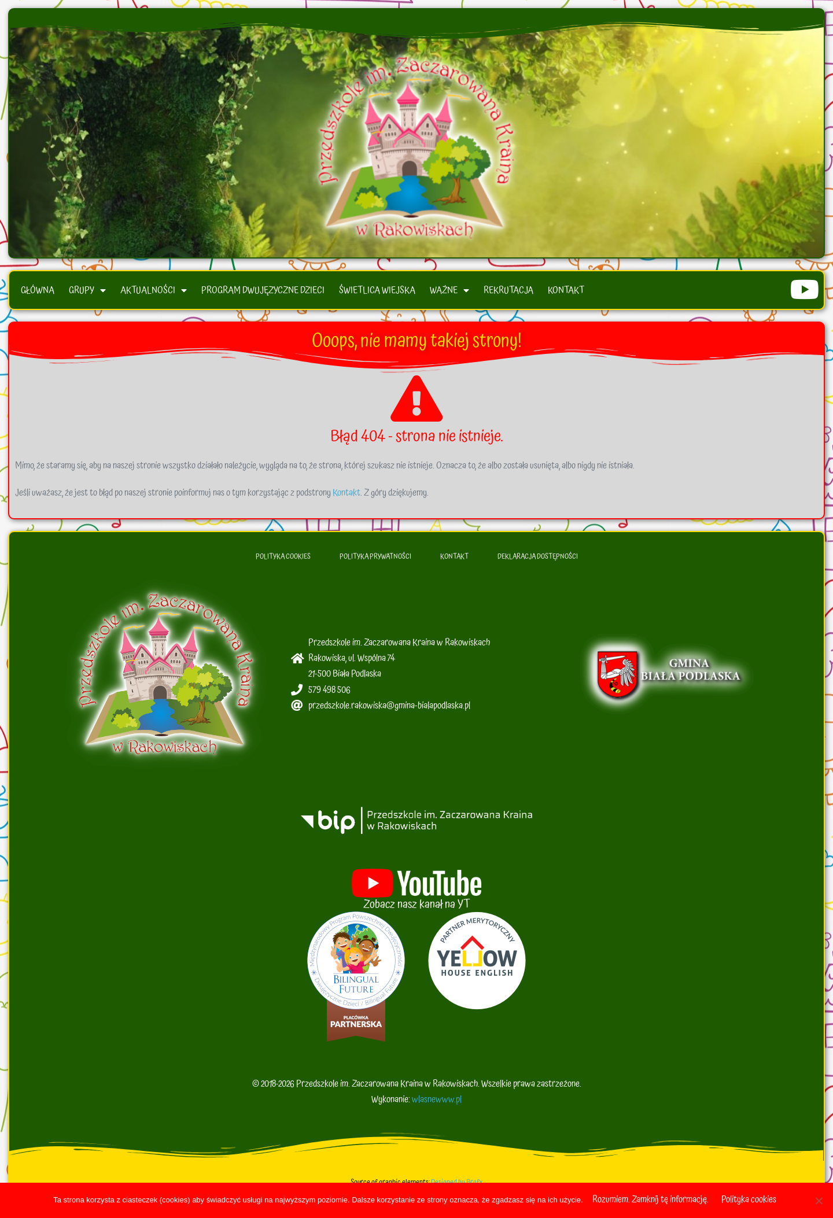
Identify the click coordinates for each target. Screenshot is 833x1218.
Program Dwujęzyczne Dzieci (263, 292)
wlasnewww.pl (437, 1102)
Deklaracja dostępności (537, 560)
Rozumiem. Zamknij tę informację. (650, 1199)
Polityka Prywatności (375, 560)
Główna (37, 292)
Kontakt (566, 292)
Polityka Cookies (283, 560)
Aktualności (153, 292)
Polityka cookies (748, 1199)
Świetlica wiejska (377, 292)
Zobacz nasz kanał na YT (416, 907)
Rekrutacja (508, 292)
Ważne (449, 292)
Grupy (87, 292)
